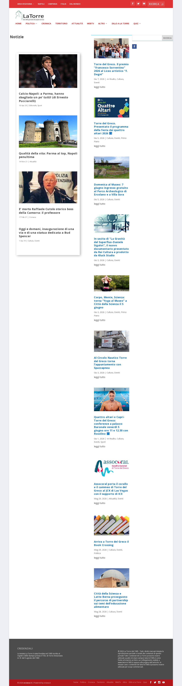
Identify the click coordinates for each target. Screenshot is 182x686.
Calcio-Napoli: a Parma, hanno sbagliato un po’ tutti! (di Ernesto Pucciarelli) (43, 97)
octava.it (28, 682)
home (18, 23)
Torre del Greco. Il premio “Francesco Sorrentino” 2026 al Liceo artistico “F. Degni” (111, 69)
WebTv (90, 23)
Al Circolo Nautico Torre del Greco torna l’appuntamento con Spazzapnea (110, 362)
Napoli (41, 4)
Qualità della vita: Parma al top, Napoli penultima (48, 154)
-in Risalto (111, 78)
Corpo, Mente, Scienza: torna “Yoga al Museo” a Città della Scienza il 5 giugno (110, 302)
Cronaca (46, 23)
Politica (30, 23)
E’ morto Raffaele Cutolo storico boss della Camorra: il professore (46, 210)
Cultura (31, 240)
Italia (63, 4)
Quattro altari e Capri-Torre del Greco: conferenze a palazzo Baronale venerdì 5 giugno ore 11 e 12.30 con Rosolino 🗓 (111, 425)
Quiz (136, 23)
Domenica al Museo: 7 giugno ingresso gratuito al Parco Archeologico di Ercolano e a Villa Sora (111, 189)
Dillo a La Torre (120, 23)
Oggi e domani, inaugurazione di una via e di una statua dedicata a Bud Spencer (46, 232)
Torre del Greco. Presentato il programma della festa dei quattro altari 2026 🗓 (111, 128)
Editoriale (33, 105)
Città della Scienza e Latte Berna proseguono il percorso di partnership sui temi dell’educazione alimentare (111, 599)
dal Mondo (75, 4)
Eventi (37, 240)
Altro (101, 23)
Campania (52, 4)
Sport (40, 105)
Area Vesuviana (24, 4)
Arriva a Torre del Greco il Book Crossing (111, 543)
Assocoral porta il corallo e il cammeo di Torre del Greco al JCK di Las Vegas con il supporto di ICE (111, 488)
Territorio (61, 23)
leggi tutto (99, 86)
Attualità (77, 23)
